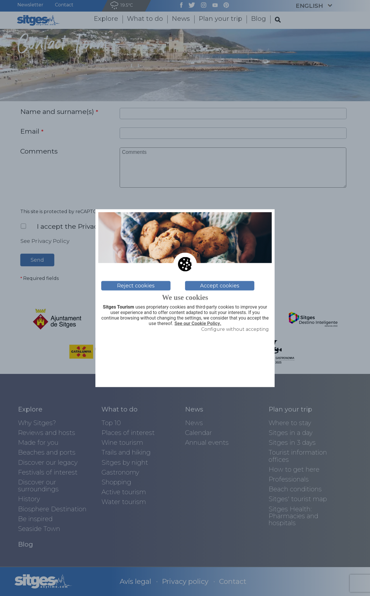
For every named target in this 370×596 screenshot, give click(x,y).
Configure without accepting (235, 329)
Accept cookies (219, 286)
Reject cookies (136, 286)
